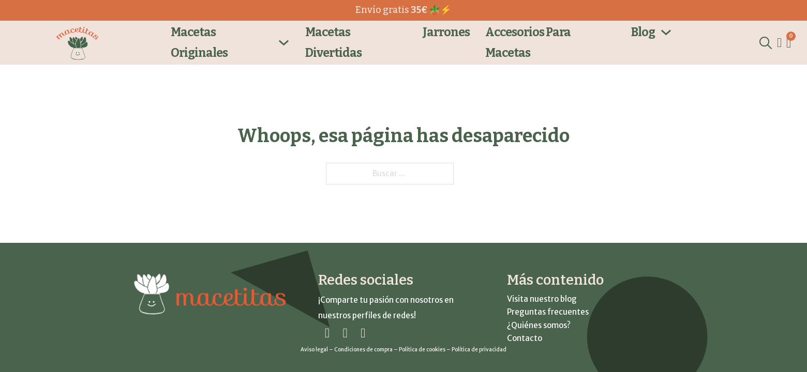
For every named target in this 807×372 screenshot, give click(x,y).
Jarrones (446, 32)
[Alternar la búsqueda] (765, 43)
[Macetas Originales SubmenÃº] (284, 43)
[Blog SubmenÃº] (666, 32)
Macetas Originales (199, 42)
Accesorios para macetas (528, 42)
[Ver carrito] (788, 43)
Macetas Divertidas (333, 42)
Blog (643, 32)
